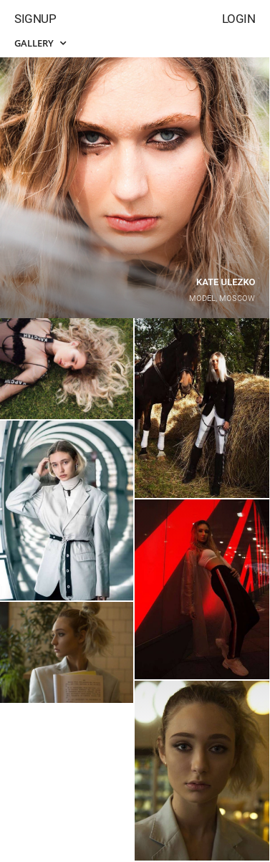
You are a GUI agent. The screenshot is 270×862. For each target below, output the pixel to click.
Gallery (40, 43)
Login (239, 18)
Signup (35, 18)
